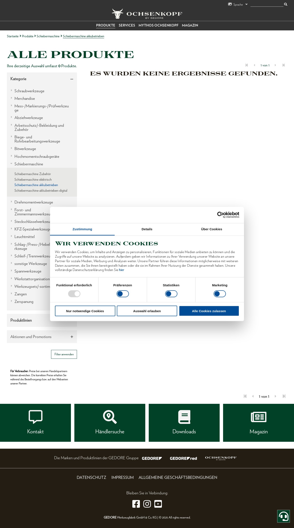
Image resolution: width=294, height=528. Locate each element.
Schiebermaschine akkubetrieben (36, 185)
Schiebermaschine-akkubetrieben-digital (40, 190)
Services (127, 25)
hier (121, 270)
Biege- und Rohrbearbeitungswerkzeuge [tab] (37, 139)
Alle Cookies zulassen (209, 311)
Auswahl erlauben (147, 311)
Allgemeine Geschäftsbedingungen (178, 477)
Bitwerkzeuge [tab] (25, 149)
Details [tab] (147, 229)
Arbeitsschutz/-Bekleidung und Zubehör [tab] (39, 127)
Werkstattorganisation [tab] (32, 279)
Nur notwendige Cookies (85, 311)
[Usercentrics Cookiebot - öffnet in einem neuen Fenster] (220, 215)
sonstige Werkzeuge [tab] (30, 264)
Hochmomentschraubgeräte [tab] (36, 156)
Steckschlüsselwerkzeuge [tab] (34, 221)
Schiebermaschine (48, 36)
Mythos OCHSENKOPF (158, 25)
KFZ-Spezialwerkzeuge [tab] (32, 229)
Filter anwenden (64, 354)
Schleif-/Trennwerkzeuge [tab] (34, 256)
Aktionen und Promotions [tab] (31, 336)
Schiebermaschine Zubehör (32, 174)
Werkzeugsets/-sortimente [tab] (35, 286)
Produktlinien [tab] (21, 320)
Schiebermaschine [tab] (28, 164)
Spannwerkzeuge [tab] (27, 271)
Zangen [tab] (20, 294)
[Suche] (266, 5)
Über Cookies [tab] (211, 229)
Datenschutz (91, 477)
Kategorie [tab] (18, 78)
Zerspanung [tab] (23, 301)
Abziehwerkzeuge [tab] (28, 118)
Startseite (13, 36)
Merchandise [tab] (24, 98)
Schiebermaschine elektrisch (33, 179)
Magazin (190, 25)
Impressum (122, 477)
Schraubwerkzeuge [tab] (29, 91)
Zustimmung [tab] (82, 229)
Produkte (105, 25)
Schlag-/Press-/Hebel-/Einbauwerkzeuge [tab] (41, 246)
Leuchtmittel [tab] (24, 237)
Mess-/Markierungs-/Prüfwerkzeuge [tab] (41, 108)
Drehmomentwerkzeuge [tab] (33, 202)
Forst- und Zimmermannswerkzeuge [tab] (34, 212)
